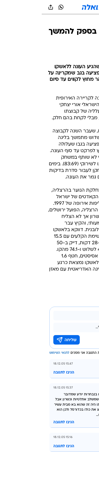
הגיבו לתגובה (22, 372)
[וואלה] (49, 7)
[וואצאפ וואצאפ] (19, 7)
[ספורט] (88, 21)
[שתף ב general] (9, 7)
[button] (76, 7)
